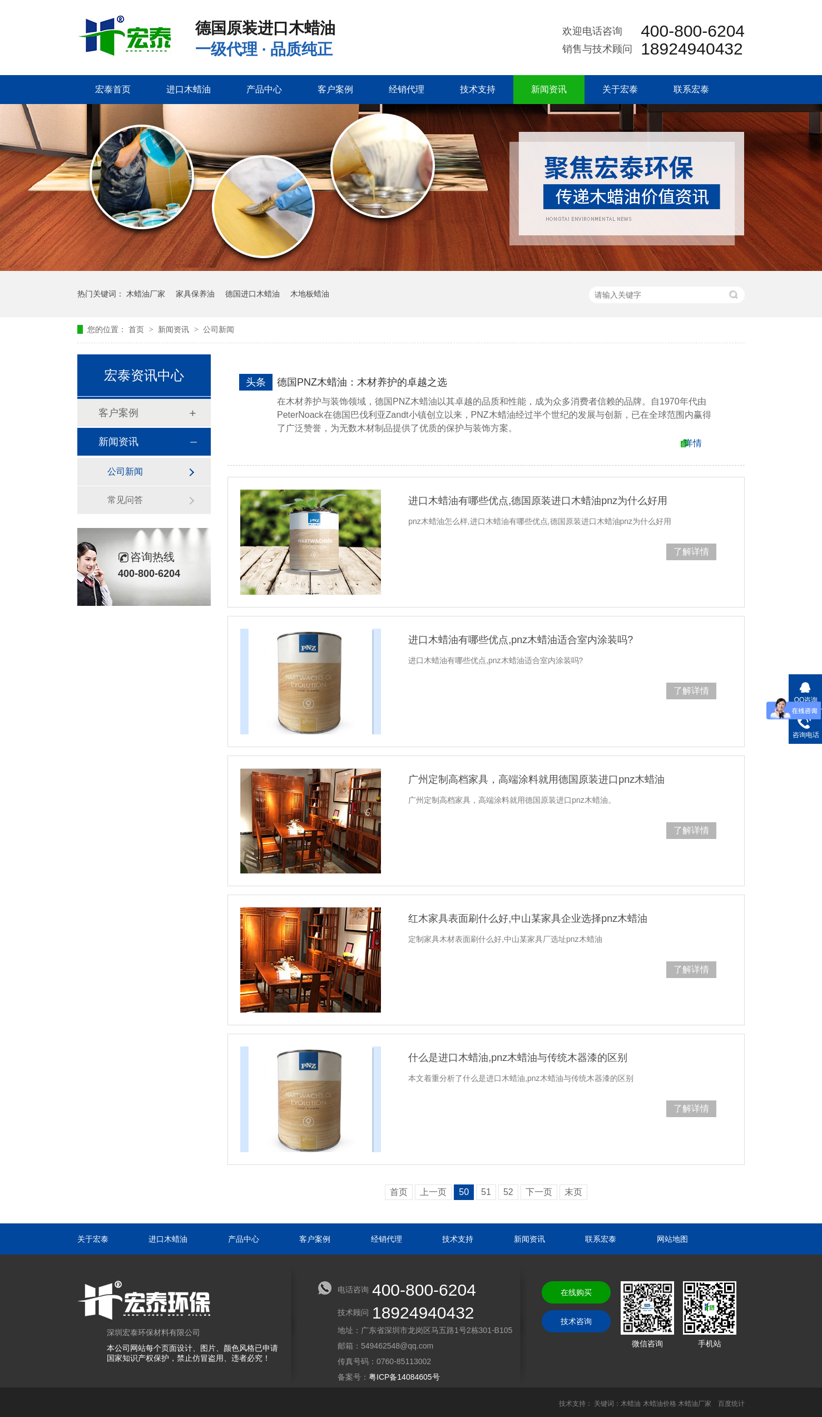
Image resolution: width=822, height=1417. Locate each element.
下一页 (539, 1192)
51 (486, 1192)
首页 (137, 329)
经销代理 (406, 89)
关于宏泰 (620, 89)
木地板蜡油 (309, 293)
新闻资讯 (549, 89)
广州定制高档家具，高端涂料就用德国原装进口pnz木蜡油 (536, 779)
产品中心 (264, 89)
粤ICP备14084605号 (404, 1376)
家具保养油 (195, 293)
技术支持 (478, 89)
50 (464, 1192)
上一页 (433, 1192)
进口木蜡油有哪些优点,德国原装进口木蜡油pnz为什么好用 (537, 500)
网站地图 (672, 1239)
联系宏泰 (691, 89)
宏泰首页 (113, 89)
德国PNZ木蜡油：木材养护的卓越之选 (362, 382)
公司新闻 (218, 329)
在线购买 (576, 1292)
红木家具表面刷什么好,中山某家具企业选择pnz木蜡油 (527, 918)
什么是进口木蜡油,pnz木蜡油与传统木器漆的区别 (517, 1057)
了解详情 (691, 551)
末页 (573, 1192)
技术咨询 (576, 1321)
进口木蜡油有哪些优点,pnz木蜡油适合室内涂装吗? (520, 639)
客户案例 (335, 89)
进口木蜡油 (188, 89)
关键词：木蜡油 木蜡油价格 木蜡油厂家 (652, 1404)
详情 (693, 443)
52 (508, 1192)
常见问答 (125, 500)
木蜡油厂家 (145, 293)
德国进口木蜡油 (252, 293)
